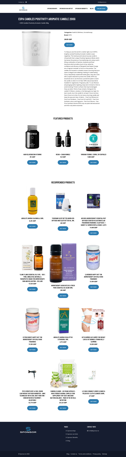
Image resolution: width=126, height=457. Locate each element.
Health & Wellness (77, 32)
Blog (92, 8)
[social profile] (26, 2)
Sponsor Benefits (81, 8)
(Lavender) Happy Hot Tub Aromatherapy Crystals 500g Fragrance (93, 276)
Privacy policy (97, 454)
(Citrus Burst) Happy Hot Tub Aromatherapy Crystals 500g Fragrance (32, 339)
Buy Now (69, 45)
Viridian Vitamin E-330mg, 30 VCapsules (93, 154)
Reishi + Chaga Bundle (63, 154)
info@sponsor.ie (102, 2)
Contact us (74, 454)
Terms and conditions (84, 454)
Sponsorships (52, 8)
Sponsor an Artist (66, 8)
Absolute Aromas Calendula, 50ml (32, 218)
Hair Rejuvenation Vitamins (32, 154)
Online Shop (101, 8)
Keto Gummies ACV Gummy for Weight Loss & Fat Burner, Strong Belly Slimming (93, 339)
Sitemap (104, 454)
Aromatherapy (88, 32)
